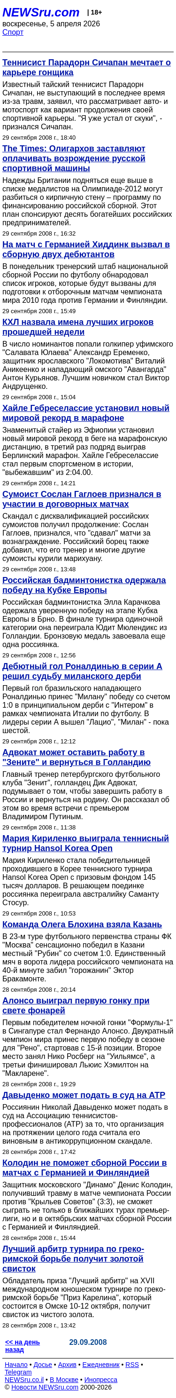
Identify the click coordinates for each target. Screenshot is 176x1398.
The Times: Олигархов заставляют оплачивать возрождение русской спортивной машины (73, 158)
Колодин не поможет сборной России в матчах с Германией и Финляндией (84, 1167)
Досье (42, 1364)
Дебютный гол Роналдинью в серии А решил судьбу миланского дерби (82, 671)
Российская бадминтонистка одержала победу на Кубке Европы (84, 585)
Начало (16, 1364)
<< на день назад (22, 1345)
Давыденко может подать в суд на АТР (83, 1095)
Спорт (12, 32)
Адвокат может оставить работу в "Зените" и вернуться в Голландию (76, 757)
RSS (132, 1364)
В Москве (64, 1379)
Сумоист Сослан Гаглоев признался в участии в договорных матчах (81, 499)
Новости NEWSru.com (44, 1387)
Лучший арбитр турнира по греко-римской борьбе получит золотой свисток (73, 1258)
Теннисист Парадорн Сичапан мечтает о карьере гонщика (86, 67)
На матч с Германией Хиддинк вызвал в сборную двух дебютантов (86, 249)
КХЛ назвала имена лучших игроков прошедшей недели (77, 327)
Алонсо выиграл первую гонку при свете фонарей (75, 1005)
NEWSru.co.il (24, 1379)
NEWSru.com (41, 12)
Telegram (18, 1372)
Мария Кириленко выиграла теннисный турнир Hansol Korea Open (85, 843)
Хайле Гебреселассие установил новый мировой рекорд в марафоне (85, 413)
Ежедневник (101, 1364)
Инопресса (101, 1379)
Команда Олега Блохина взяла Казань (82, 924)
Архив (67, 1364)
